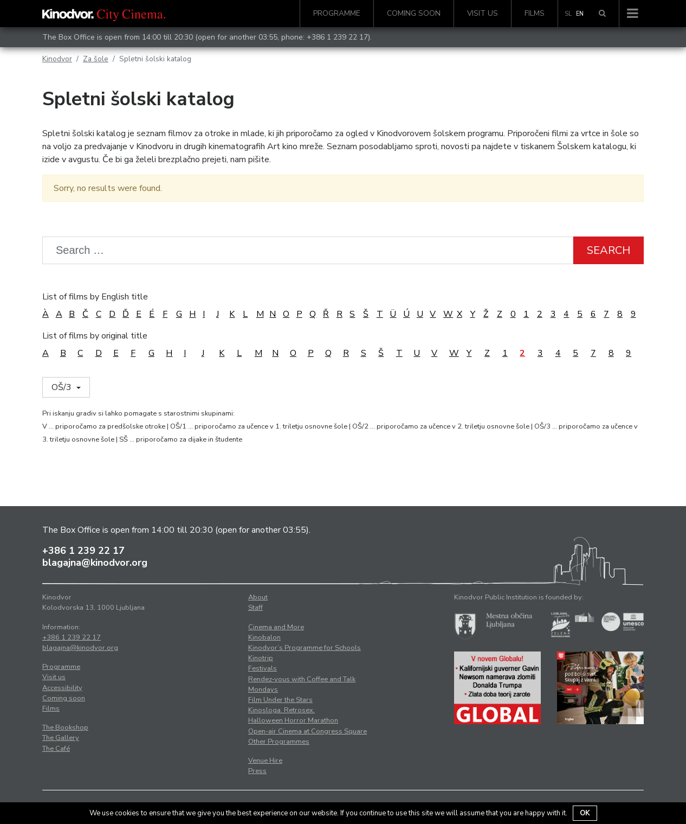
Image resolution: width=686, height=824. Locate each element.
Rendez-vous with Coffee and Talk (301, 679)
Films (535, 13)
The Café (56, 748)
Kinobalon (264, 637)
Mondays (263, 689)
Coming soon (414, 13)
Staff (255, 607)
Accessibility (62, 688)
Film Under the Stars (280, 700)
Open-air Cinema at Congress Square (307, 731)
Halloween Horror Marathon (293, 720)
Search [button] (608, 250)
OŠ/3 (62, 387)
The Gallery (60, 738)
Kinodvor (57, 59)
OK (585, 813)
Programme (336, 13)
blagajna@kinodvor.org (94, 562)
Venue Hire (265, 760)
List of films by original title (94, 336)
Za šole (95, 59)
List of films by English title (95, 297)
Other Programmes (278, 741)
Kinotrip (260, 658)
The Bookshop (65, 727)
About (258, 597)
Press (257, 771)
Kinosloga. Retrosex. (281, 710)
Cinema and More (276, 627)
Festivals (262, 668)
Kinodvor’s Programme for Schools (304, 648)
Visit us (482, 13)
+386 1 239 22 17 (337, 37)
